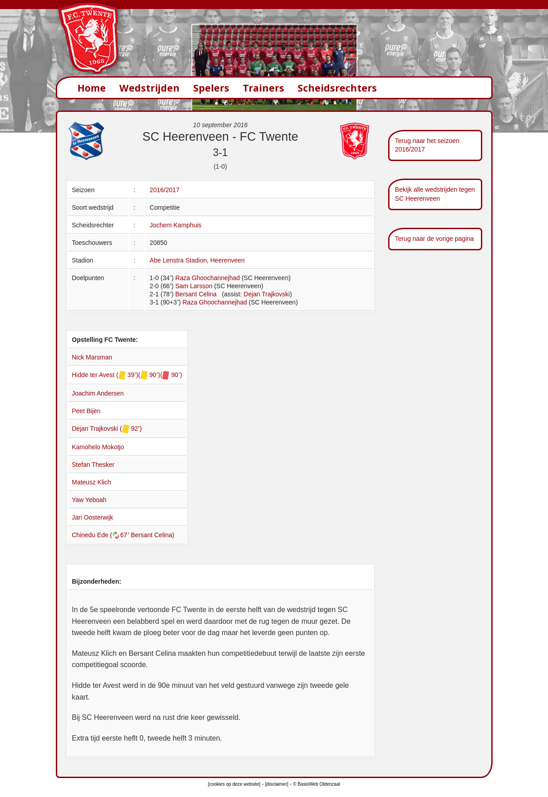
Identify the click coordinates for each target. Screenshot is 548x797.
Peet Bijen (86, 411)
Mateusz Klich (91, 482)
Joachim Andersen (98, 393)
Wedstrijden (149, 87)
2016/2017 (164, 189)
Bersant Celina (196, 294)
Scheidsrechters (337, 87)
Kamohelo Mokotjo (98, 447)
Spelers (211, 87)
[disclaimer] (276, 784)
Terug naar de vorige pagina (434, 238)
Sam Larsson (193, 286)
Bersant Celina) (152, 535)
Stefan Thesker (93, 464)
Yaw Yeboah (89, 499)
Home (91, 87)
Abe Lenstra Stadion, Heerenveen (197, 260)
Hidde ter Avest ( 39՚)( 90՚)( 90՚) (127, 374)
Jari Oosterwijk (92, 517)
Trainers (263, 87)
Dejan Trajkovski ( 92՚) (107, 428)
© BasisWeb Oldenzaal (316, 784)
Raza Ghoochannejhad (207, 277)
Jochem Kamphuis (175, 225)
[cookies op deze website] (234, 784)
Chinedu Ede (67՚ (101, 535)
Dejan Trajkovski (267, 294)
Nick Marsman (92, 357)
